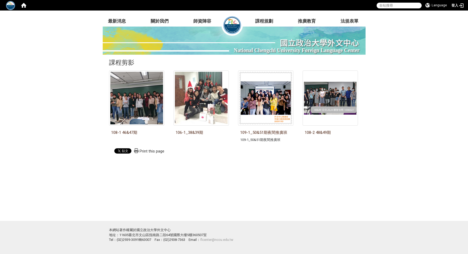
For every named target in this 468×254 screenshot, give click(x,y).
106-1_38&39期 (189, 132)
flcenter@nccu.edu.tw (216, 240)
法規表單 (349, 21)
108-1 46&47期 (124, 132)
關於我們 (160, 21)
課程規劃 (264, 21)
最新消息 (117, 21)
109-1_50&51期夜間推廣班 (263, 132)
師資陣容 (202, 21)
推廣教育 (307, 21)
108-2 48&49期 (318, 132)
